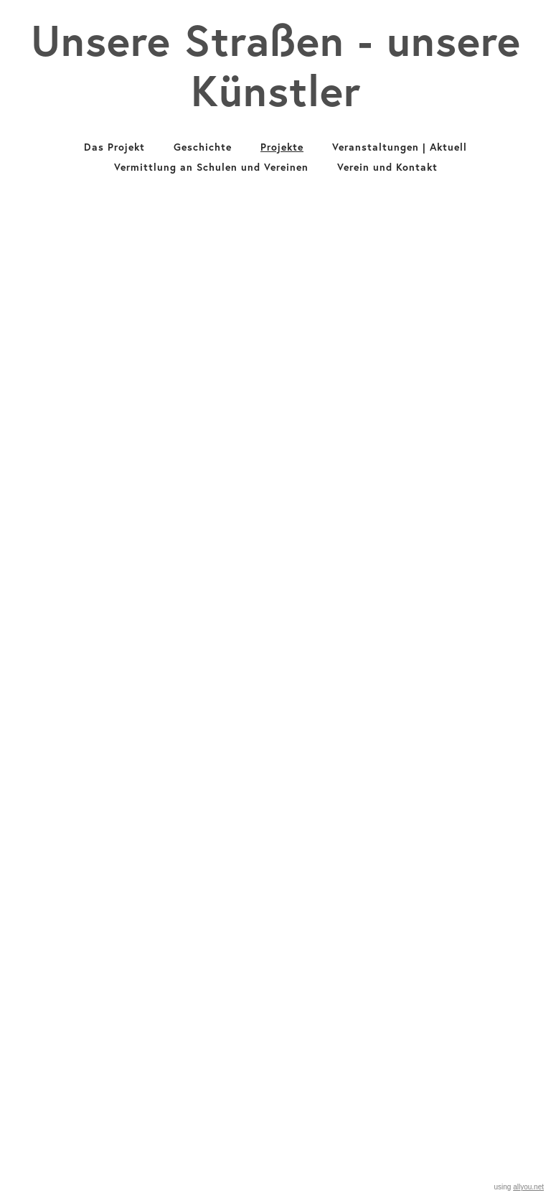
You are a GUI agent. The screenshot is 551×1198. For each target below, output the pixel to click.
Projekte (281, 147)
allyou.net (528, 1187)
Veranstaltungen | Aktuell (399, 147)
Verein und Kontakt (387, 167)
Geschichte (203, 147)
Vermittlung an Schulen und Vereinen (211, 167)
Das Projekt (114, 147)
